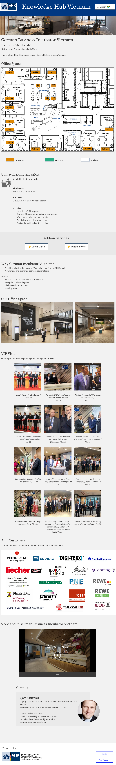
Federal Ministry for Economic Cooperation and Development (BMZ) (58, 527)
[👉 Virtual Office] (36, 246)
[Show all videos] (57, 674)
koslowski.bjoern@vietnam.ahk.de (41, 716)
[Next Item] (110, 322)
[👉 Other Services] (76, 246)
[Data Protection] (104, 760)
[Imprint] (104, 754)
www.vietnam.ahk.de (37, 722)
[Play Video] (57, 655)
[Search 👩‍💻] (105, 6)
